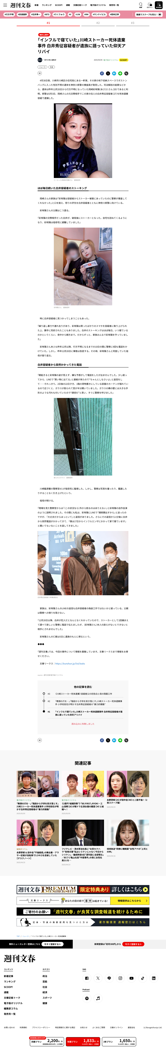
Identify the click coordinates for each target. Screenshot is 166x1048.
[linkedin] (153, 978)
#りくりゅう (59, 14)
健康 (45, 1003)
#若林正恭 (114, 14)
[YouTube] (131, 978)
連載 (68, 5)
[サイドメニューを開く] (5, 5)
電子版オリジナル (98, 5)
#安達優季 (22, 14)
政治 (45, 976)
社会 (51, 67)
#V (70, 14)
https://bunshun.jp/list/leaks (70, 663)
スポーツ (47, 997)
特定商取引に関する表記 (65, 1027)
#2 (98, 23)
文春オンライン (116, 1027)
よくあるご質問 (98, 1027)
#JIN (78, 14)
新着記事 (8, 976)
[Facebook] (86, 978)
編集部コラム (11, 1008)
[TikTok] (142, 978)
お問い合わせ (9, 1027)
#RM (86, 14)
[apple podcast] (98, 998)
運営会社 (131, 1027)
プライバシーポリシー (41, 1027)
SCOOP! (59, 5)
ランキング (47, 5)
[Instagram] (120, 978)
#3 (132, 23)
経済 (45, 992)
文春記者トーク (80, 5)
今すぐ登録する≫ (52, 944)
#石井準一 (35, 14)
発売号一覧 (114, 5)
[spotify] (86, 998)
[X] (98, 978)
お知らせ (83, 1027)
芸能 (45, 981)
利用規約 (23, 1027)
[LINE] (109, 978)
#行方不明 (9, 14)
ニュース (42, 67)
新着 (37, 5)
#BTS (46, 14)
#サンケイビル (99, 14)
